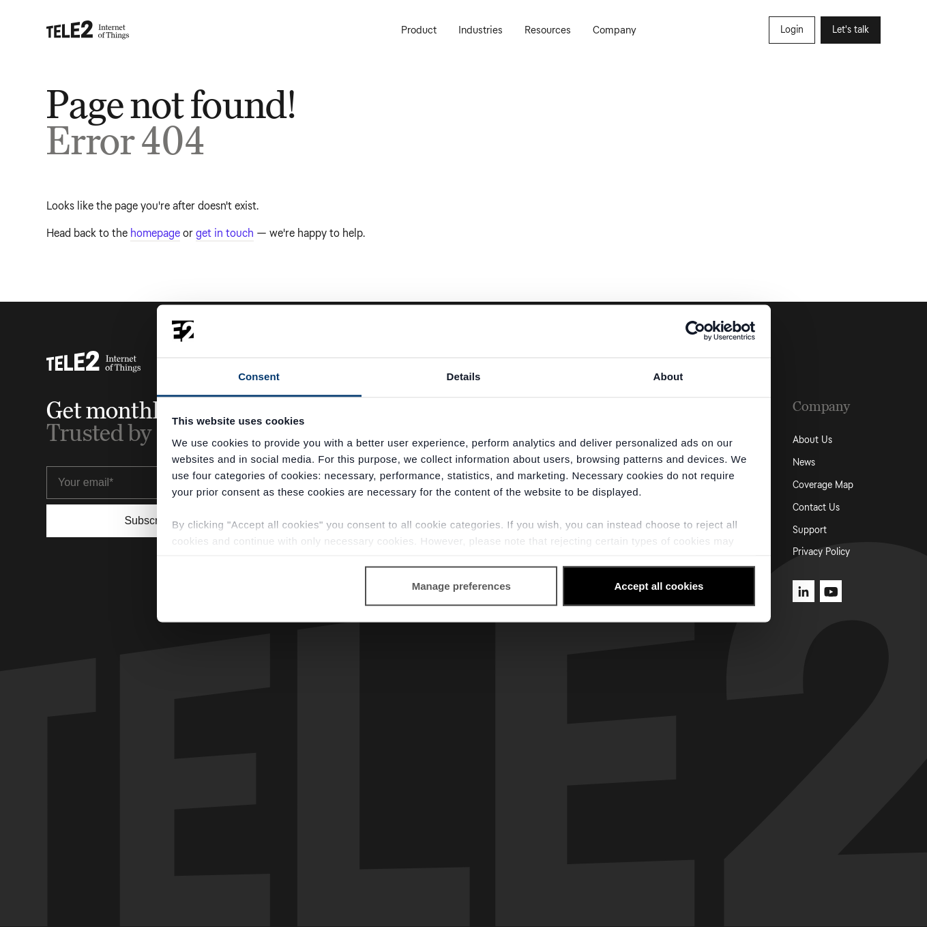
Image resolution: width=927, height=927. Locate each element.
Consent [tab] (259, 376)
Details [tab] (464, 376)
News (804, 462)
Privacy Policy (821, 552)
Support (810, 530)
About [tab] (668, 376)
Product (419, 30)
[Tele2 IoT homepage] (88, 30)
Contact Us (816, 507)
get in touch (225, 233)
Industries (480, 30)
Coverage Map (823, 485)
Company (614, 30)
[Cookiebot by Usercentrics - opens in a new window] (695, 331)
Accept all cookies (658, 586)
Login (792, 29)
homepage (155, 233)
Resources (548, 30)
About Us (812, 440)
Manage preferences (461, 586)
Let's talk (850, 29)
